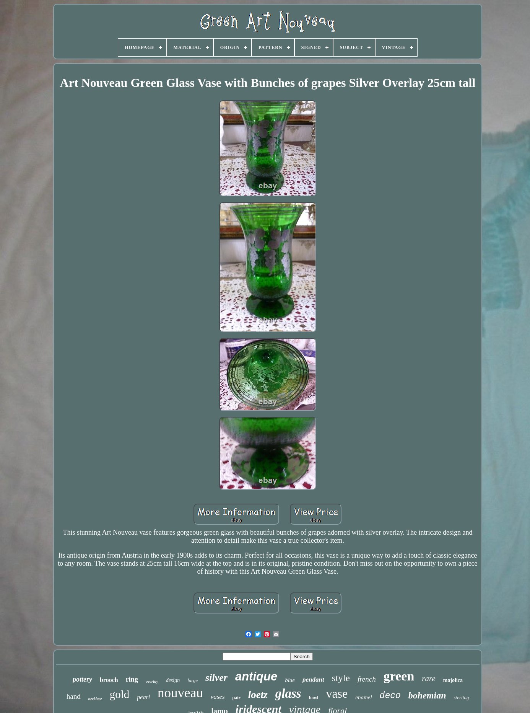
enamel (363, 697)
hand (74, 696)
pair (236, 697)
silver (216, 677)
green (399, 676)
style (341, 678)
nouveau (180, 692)
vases (218, 696)
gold (120, 694)
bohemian (427, 695)
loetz (258, 694)
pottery (82, 679)
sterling (461, 697)
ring (132, 679)
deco (390, 696)
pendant (313, 679)
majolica (453, 680)
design (173, 680)
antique (256, 676)
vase (337, 693)
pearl (143, 697)
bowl (314, 697)
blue (290, 680)
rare (428, 678)
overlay (152, 681)
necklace (95, 699)
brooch (109, 680)
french (367, 679)
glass (288, 693)
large (192, 680)
